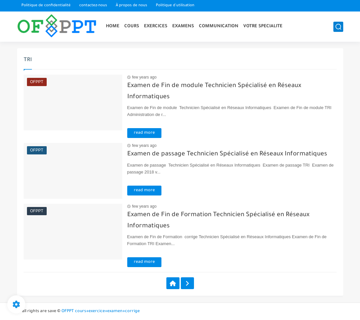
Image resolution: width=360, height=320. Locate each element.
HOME (112, 26)
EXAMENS (183, 26)
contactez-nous (93, 6)
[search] (338, 27)
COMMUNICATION (218, 26)
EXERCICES (155, 26)
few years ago (144, 77)
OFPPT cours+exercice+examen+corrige (100, 311)
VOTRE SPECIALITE (262, 26)
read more (144, 133)
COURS (131, 26)
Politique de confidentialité (46, 6)
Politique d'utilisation (175, 6)
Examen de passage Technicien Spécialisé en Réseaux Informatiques (227, 154)
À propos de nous (131, 6)
